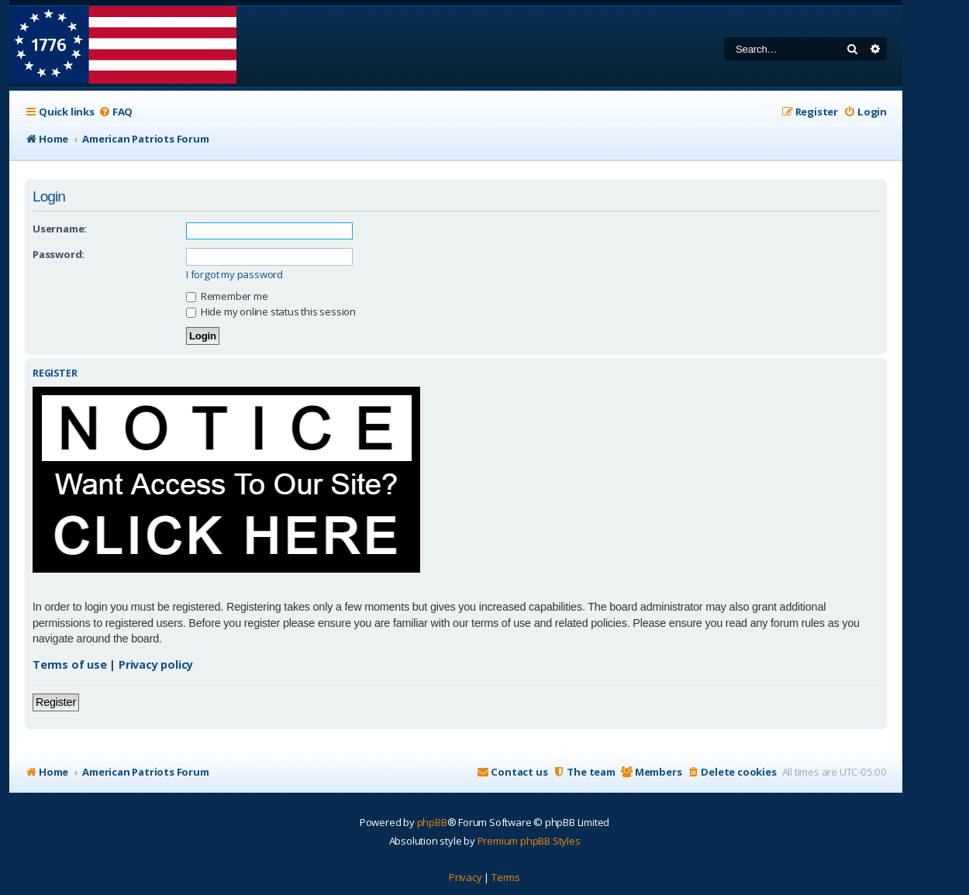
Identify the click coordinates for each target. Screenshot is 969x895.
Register (56, 702)
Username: (60, 229)
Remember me (227, 296)
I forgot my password (234, 274)
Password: (58, 254)
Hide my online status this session (271, 311)
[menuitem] (115, 112)
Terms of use (70, 664)
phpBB (432, 822)
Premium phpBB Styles (529, 841)
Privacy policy (156, 664)
